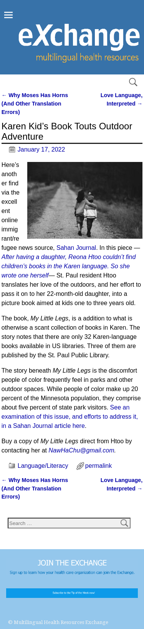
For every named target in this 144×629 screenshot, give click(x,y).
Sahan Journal (76, 247)
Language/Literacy (43, 465)
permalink (98, 465)
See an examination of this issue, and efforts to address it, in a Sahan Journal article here (70, 416)
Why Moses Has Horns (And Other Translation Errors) (35, 103)
